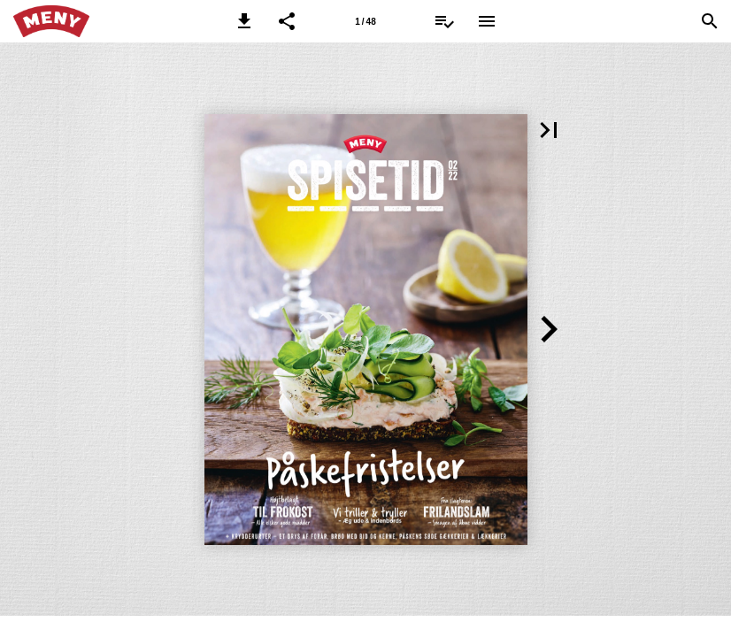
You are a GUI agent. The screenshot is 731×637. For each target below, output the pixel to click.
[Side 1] (365, 21)
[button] (244, 21)
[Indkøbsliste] (444, 21)
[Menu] (487, 21)
